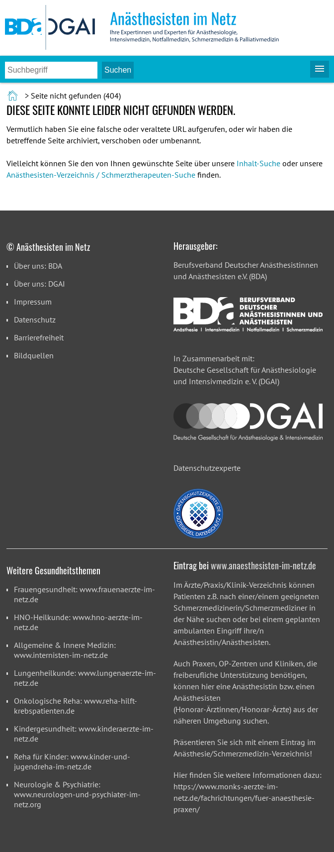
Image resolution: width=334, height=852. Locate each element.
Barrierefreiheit (39, 337)
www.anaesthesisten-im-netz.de (263, 565)
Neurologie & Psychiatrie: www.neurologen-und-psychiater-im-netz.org (77, 794)
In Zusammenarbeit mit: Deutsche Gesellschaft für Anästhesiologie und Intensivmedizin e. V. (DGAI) (244, 369)
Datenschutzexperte (207, 468)
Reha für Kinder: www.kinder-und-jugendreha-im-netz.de (72, 761)
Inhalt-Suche (258, 163)
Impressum (33, 302)
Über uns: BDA (38, 266)
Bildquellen (34, 355)
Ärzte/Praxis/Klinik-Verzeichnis (235, 585)
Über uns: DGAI (39, 284)
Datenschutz (35, 319)
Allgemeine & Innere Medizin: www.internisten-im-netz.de (65, 650)
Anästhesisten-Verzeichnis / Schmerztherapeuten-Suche (100, 175)
